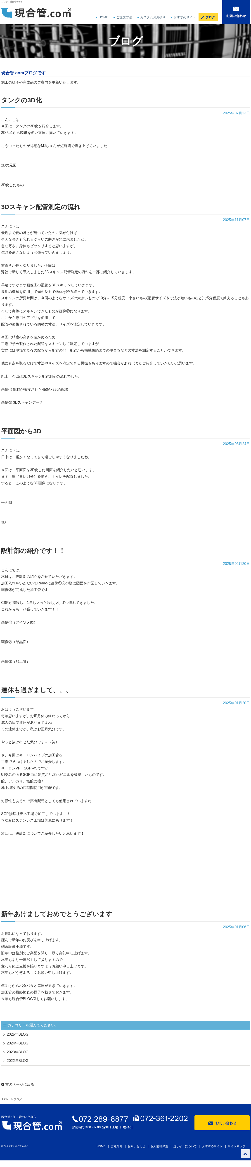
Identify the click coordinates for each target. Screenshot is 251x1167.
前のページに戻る (17, 1084)
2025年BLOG (17, 1034)
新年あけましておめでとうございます (56, 914)
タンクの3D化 (21, 100)
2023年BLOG (17, 1052)
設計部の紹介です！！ (33, 550)
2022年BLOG (17, 1061)
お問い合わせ (136, 1146)
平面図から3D (21, 431)
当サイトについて (185, 1146)
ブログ (210, 17)
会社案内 (116, 1146)
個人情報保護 (159, 1146)
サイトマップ (236, 1146)
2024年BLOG (17, 1043)
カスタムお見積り (153, 17)
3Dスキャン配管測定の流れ (40, 206)
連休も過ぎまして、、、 (36, 690)
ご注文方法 (124, 17)
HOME (103, 17)
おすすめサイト (185, 17)
